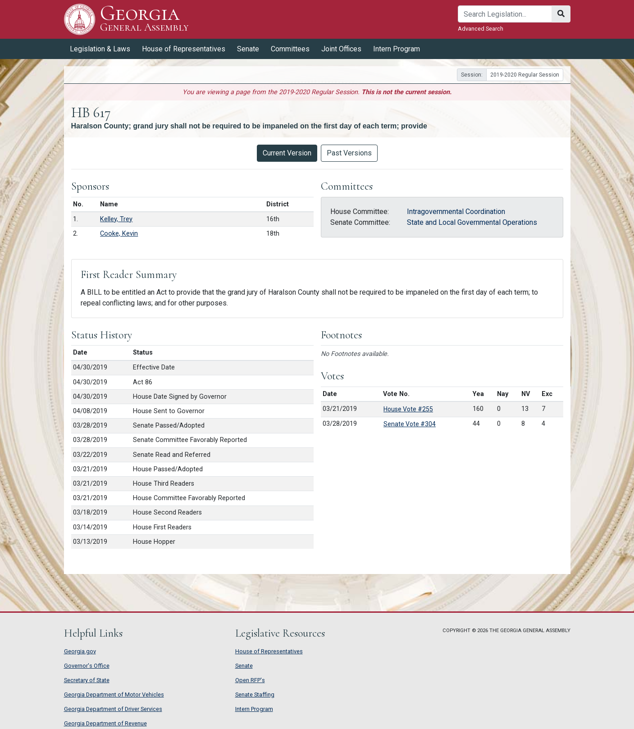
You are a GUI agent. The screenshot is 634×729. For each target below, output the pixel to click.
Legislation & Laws (100, 49)
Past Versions (349, 153)
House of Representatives (183, 49)
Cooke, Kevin (119, 233)
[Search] (505, 14)
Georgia (144, 19)
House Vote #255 (408, 409)
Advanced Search (480, 28)
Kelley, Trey (116, 219)
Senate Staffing (254, 694)
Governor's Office (86, 665)
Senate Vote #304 (409, 424)
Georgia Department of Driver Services (113, 709)
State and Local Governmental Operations (472, 222)
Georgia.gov (80, 651)
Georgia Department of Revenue (105, 723)
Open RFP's (250, 680)
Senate (248, 49)
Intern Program (396, 49)
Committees (290, 49)
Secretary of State (86, 680)
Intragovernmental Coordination (456, 211)
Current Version (287, 153)
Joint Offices (341, 49)
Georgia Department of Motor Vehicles (114, 694)
